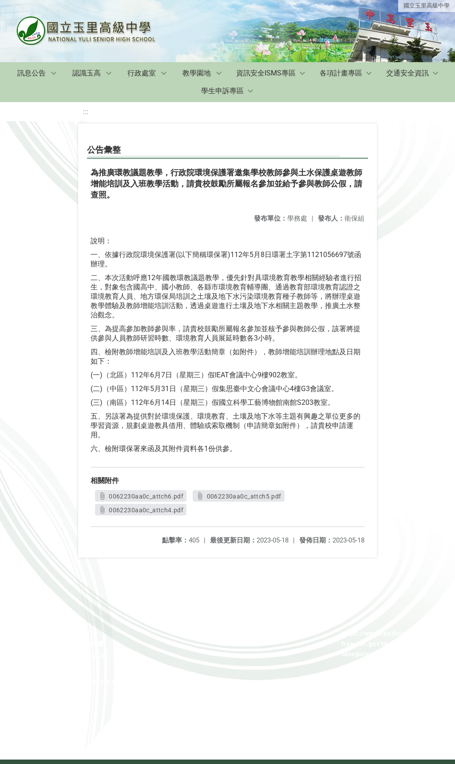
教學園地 (196, 73)
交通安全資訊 (407, 73)
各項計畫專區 (341, 73)
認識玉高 (86, 73)
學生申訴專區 (222, 91)
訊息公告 (31, 73)
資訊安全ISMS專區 (266, 73)
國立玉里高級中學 (427, 5)
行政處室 (141, 73)
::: (85, 111)
